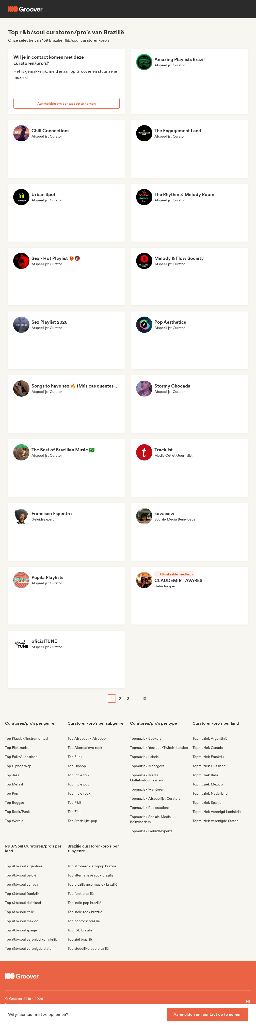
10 (144, 698)
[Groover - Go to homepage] (36, 976)
